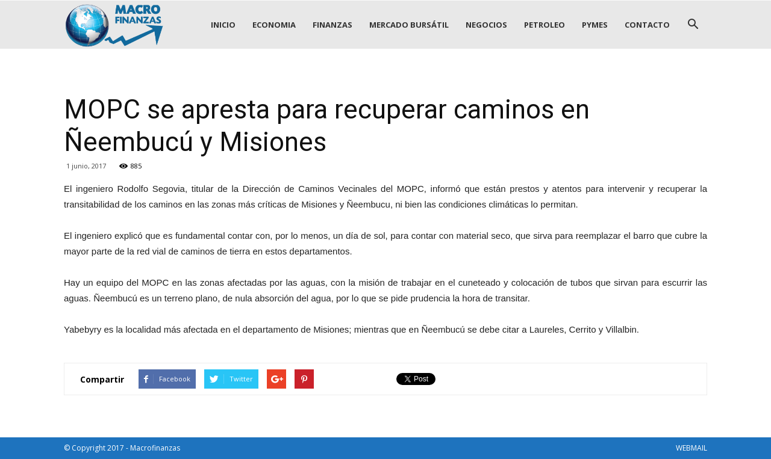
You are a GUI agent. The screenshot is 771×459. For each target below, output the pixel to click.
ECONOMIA (274, 24)
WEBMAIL (691, 448)
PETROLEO (544, 24)
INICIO (223, 24)
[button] (692, 24)
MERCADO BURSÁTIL (409, 24)
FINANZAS (332, 24)
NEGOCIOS (486, 24)
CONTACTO (647, 24)
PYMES (595, 24)
